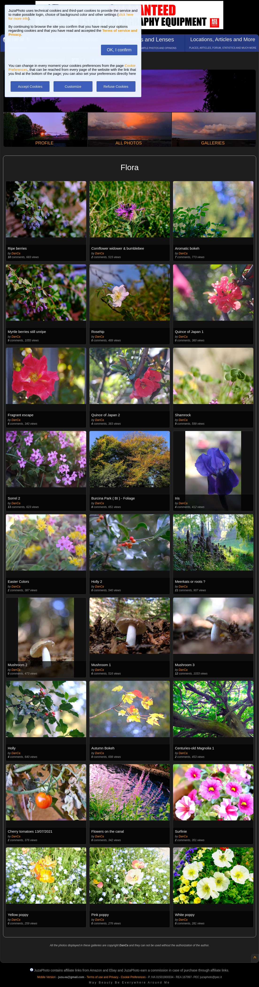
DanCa (16, 253)
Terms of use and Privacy (102, 977)
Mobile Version (46, 977)
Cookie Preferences (133, 977)
